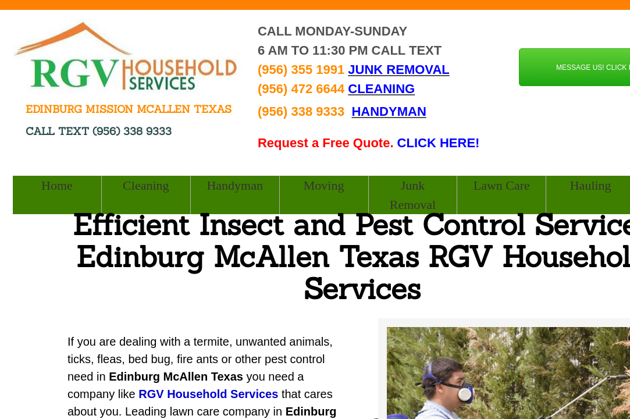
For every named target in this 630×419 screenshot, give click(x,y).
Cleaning (146, 185)
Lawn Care (502, 185)
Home (57, 185)
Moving (324, 185)
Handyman (235, 185)
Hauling (590, 185)
